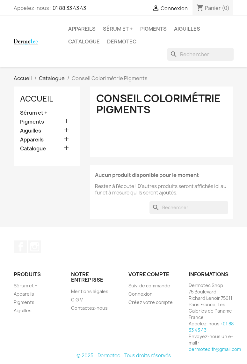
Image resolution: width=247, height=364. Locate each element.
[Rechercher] (200, 54)
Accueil (36, 98)
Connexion (140, 294)
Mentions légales (89, 291)
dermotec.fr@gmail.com (215, 349)
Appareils (82, 28)
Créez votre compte (150, 302)
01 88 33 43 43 (69, 7)
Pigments (153, 28)
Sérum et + (118, 28)
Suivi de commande (149, 286)
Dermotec (121, 41)
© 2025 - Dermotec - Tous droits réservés (123, 355)
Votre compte (148, 274)
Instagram (34, 246)
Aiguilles (187, 28)
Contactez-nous (89, 308)
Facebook (20, 246)
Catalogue (84, 41)
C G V (77, 300)
